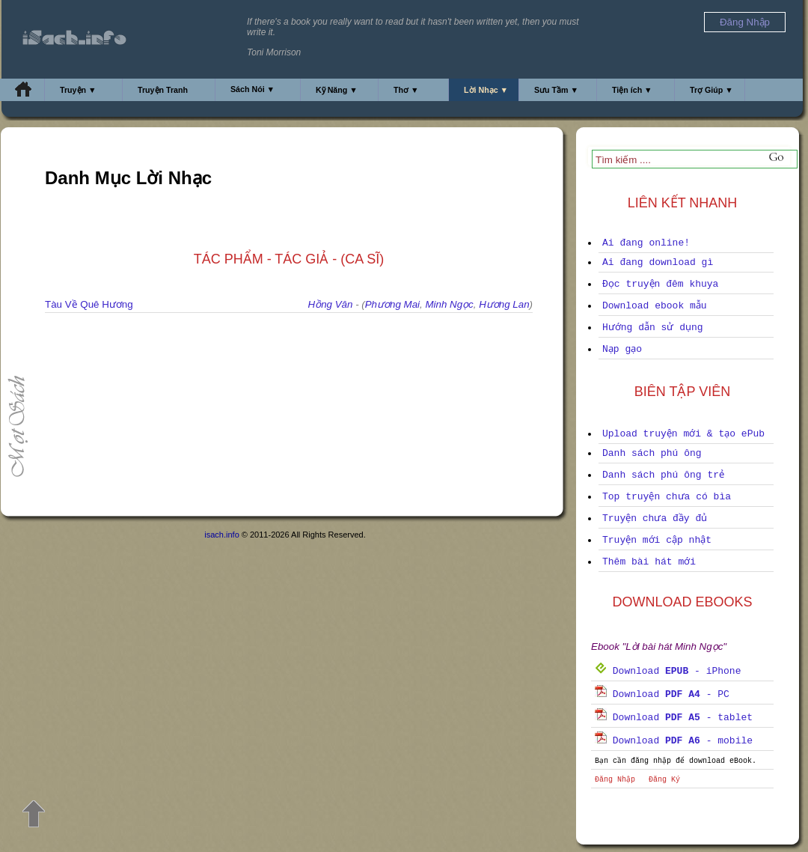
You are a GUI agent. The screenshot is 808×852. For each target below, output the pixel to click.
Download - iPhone (668, 671)
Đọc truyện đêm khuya (660, 284)
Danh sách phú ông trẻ (663, 475)
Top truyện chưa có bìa (666, 496)
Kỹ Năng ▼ (337, 89)
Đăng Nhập (615, 780)
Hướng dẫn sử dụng (652, 327)
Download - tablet (674, 717)
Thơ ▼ (406, 89)
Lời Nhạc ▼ (486, 89)
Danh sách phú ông (652, 453)
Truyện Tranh (163, 89)
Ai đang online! (646, 243)
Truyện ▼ (78, 89)
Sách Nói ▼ (252, 89)
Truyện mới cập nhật (656, 540)
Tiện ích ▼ (632, 89)
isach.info (221, 534)
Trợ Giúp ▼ (711, 89)
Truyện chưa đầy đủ (654, 518)
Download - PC (662, 694)
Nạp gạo (622, 349)
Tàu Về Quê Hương (89, 304)
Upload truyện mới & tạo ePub (683, 433)
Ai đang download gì (657, 262)
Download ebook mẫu (654, 305)
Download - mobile (674, 740)
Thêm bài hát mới (649, 562)
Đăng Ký (664, 780)
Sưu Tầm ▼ (556, 89)
